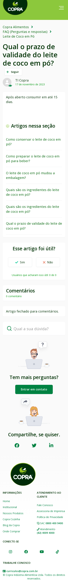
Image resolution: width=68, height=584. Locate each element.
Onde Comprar (11, 531)
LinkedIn (51, 445)
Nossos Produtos (13, 513)
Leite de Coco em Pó (18, 36)
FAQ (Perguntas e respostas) (25, 31)
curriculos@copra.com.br (22, 571)
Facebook (17, 445)
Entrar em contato (34, 389)
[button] (61, 8)
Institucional (10, 507)
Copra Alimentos (16, 27)
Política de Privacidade (50, 517)
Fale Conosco (45, 505)
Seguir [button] (15, 72)
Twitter (34, 445)
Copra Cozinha (11, 519)
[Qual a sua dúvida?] (34, 328)
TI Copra (22, 80)
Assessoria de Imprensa (51, 511)
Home (6, 501)
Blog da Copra (11, 525)
